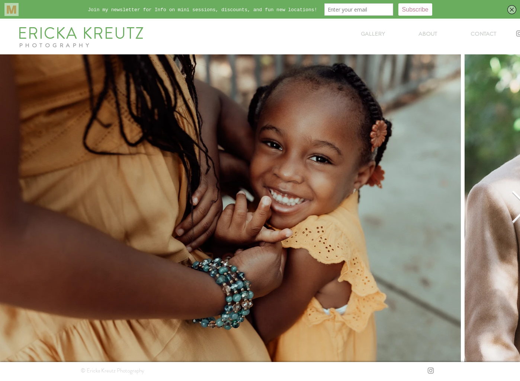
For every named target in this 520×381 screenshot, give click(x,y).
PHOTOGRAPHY (55, 45)
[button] (373, 34)
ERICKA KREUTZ (81, 33)
